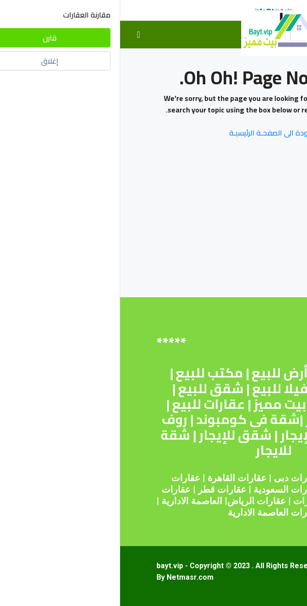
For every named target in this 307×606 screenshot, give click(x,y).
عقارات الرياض (136, 500)
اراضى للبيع (228, 404)
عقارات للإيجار (225, 419)
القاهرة (101, 477)
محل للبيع (226, 388)
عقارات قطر (102, 489)
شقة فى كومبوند (128, 419)
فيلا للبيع (160, 388)
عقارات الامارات (204, 500)
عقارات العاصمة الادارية (154, 512)
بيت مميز (159, 404)
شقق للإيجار (115, 435)
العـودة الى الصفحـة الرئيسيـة (153, 133)
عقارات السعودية (166, 489)
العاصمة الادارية (71, 500)
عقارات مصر (231, 477)
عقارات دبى (177, 477)
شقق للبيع (90, 388)
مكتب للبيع (89, 373)
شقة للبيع (227, 373)
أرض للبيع (160, 373)
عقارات (131, 477)
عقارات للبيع (88, 404)
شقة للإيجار (194, 435)
